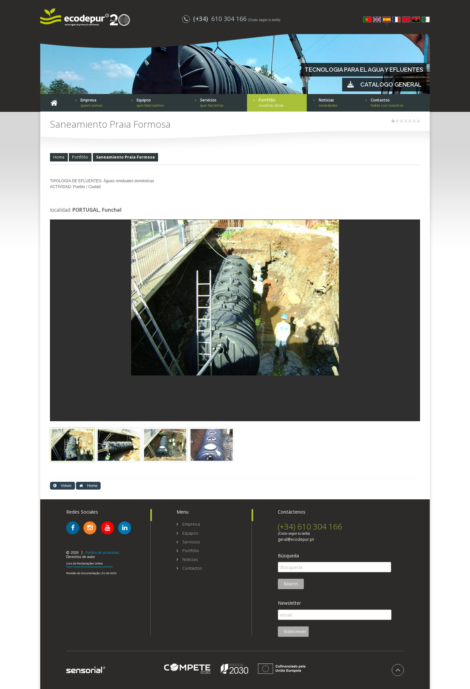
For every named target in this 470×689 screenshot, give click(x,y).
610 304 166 (215, 18)
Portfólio (80, 157)
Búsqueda (288, 556)
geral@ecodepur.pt (296, 539)
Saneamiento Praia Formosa (125, 157)
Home (59, 157)
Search (291, 583)
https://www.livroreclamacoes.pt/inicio (89, 566)
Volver (62, 485)
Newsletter (289, 603)
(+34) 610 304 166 (310, 526)
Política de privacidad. (102, 552)
